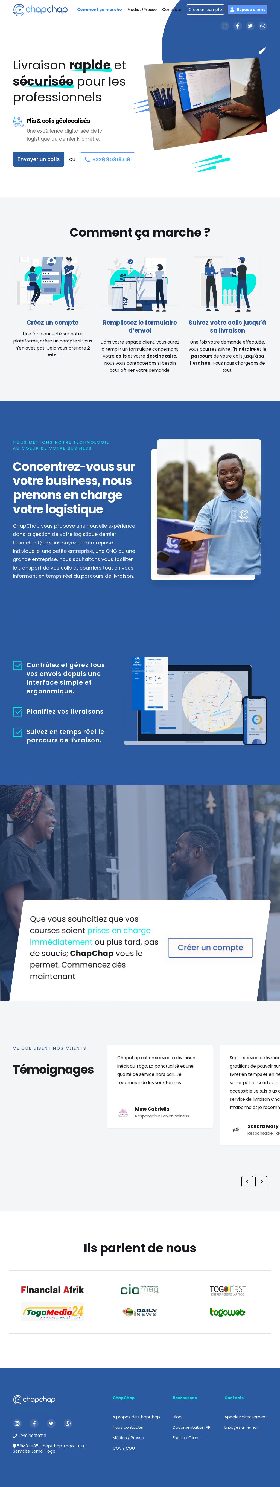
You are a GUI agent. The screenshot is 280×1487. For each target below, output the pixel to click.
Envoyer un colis (39, 159)
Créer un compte (205, 9)
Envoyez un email (241, 1427)
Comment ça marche (99, 9)
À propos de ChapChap (136, 1417)
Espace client (247, 9)
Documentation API (192, 1427)
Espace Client (186, 1437)
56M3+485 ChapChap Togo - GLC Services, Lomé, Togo (49, 1448)
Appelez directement (245, 1417)
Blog (177, 1417)
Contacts (171, 9)
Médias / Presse (128, 1437)
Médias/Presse (142, 9)
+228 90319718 (107, 159)
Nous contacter (128, 1427)
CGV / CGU (124, 1448)
